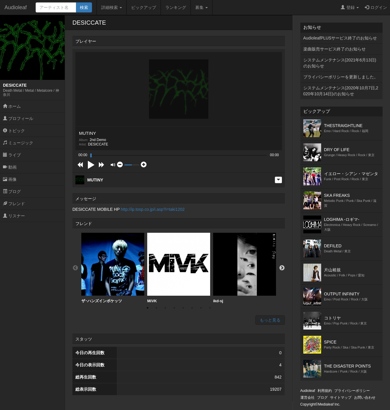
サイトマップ (340, 397)
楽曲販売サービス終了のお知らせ (334, 49)
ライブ (12, 155)
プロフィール (18, 118)
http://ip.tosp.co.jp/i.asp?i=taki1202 (153, 209)
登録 (350, 7)
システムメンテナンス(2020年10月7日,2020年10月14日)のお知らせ (340, 91)
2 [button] (156, 308)
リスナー (14, 215)
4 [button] (174, 308)
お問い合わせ (364, 397)
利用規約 (325, 391)
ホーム (12, 106)
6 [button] (192, 308)
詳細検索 (111, 7)
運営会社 (307, 397)
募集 (201, 7)
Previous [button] (75, 268)
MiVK (178, 268)
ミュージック (18, 142)
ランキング (175, 7)
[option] (112, 268)
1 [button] (147, 308)
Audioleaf (15, 7)
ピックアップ (143, 7)
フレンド (14, 203)
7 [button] (201, 308)
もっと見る (270, 320)
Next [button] (282, 268)
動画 (10, 167)
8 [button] (210, 308)
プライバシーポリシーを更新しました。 (340, 77)
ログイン (376, 7)
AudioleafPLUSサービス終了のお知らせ (340, 38)
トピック (14, 130)
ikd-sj (244, 268)
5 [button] (183, 308)
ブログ (12, 191)
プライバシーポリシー (352, 391)
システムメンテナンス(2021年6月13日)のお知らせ (339, 63)
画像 (10, 179)
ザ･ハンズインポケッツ (112, 268)
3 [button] (165, 308)
